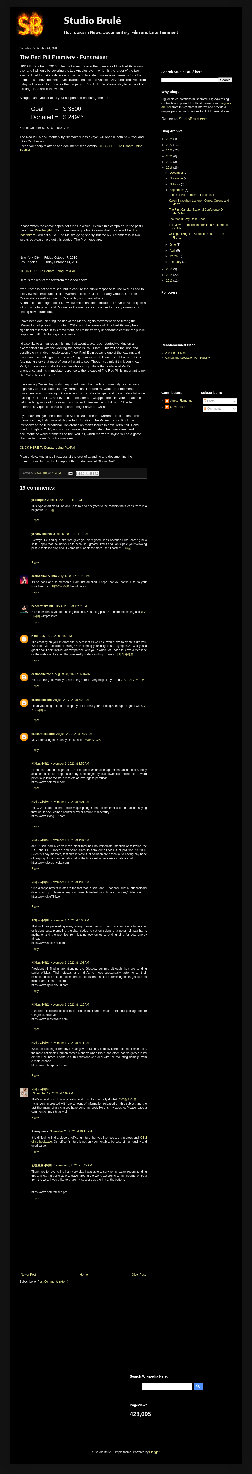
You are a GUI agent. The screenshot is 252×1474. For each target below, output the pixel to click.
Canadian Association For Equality (187, 357)
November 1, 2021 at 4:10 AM (69, 1004)
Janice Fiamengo (181, 400)
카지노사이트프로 (132, 680)
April (173, 250)
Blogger (154, 1452)
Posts (209, 401)
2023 (169, 145)
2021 (169, 156)
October (175, 184)
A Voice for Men (175, 353)
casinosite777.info (44, 576)
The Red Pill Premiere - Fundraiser (191, 194)
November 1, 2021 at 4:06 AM (69, 920)
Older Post (139, 1274)
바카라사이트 (61, 586)
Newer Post (28, 1274)
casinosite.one (41, 700)
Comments (212, 408)
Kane (34, 636)
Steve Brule (177, 407)
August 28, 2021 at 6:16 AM (72, 674)
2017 (169, 162)
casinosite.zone (42, 674)
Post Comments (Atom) (52, 1281)
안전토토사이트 (41, 1165)
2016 (169, 167)
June (173, 244)
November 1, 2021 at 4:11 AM (69, 1043)
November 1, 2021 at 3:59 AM (69, 763)
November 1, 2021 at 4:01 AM (69, 802)
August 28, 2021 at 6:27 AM (74, 734)
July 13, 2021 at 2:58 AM (56, 636)
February (176, 262)
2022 (169, 150)
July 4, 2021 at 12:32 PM (71, 606)
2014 (169, 274)
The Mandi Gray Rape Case (187, 219)
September (177, 190)
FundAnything (45, 230)
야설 (52, 510)
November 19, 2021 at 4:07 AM (53, 1093)
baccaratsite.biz (42, 606)
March (174, 256)
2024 (169, 139)
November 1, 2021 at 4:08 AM (69, 962)
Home (84, 1274)
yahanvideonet (41, 534)
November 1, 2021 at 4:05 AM (69, 882)
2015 (169, 269)
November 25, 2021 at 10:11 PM (71, 1131)
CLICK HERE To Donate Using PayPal (47, 271)
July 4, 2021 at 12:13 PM (74, 576)
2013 (169, 280)
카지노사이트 (40, 763)
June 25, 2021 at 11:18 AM (64, 500)
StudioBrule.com (193, 119)
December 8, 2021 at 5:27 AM (72, 1165)
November (177, 178)
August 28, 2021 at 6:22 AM (71, 700)
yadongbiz (38, 500)
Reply (35, 520)
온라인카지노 (93, 740)
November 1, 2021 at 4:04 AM (69, 840)
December (177, 172)
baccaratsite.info (43, 734)
